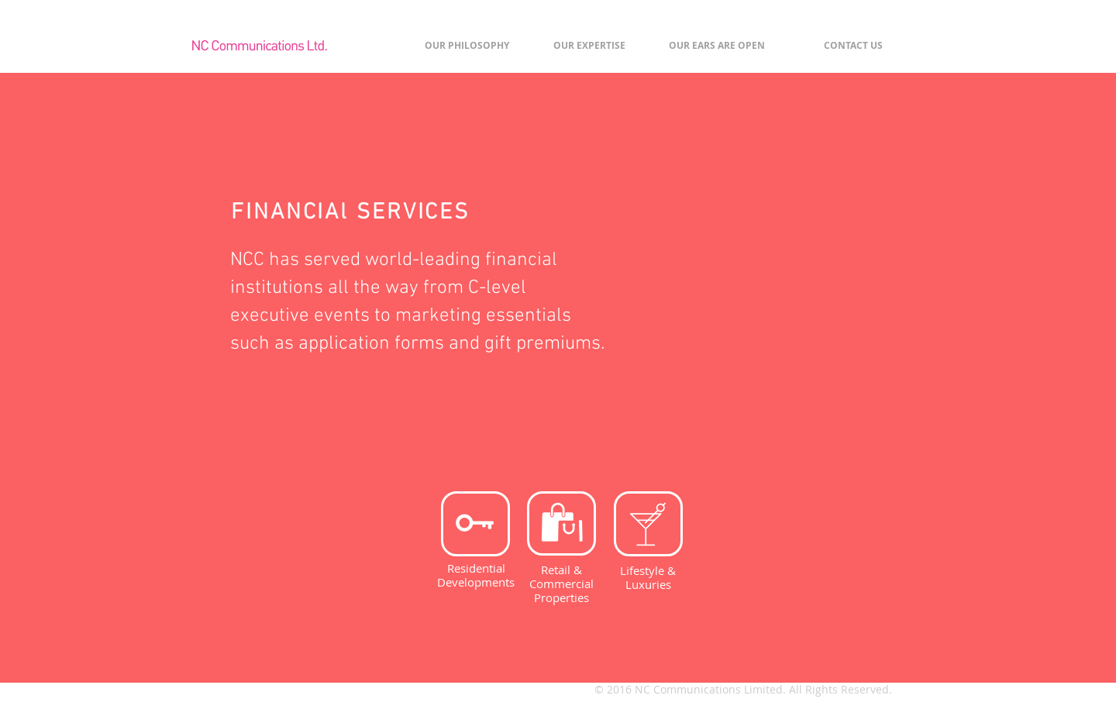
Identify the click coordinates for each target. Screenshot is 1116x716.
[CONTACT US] (853, 45)
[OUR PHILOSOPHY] (467, 45)
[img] (756, 309)
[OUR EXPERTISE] (589, 45)
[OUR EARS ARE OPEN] (717, 45)
